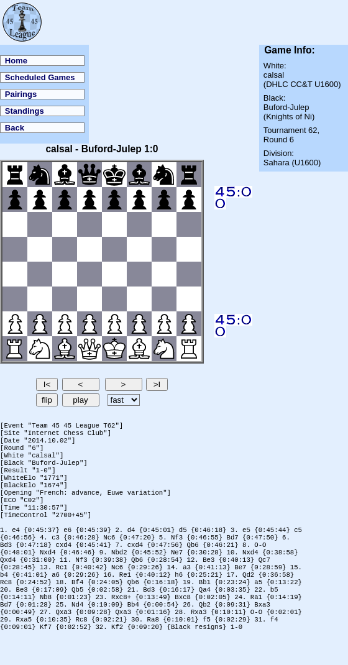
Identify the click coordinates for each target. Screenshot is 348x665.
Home (16, 60)
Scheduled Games (40, 77)
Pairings (21, 94)
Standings (24, 111)
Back (14, 127)
